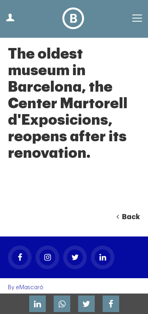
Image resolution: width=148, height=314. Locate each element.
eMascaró (29, 287)
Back (128, 216)
